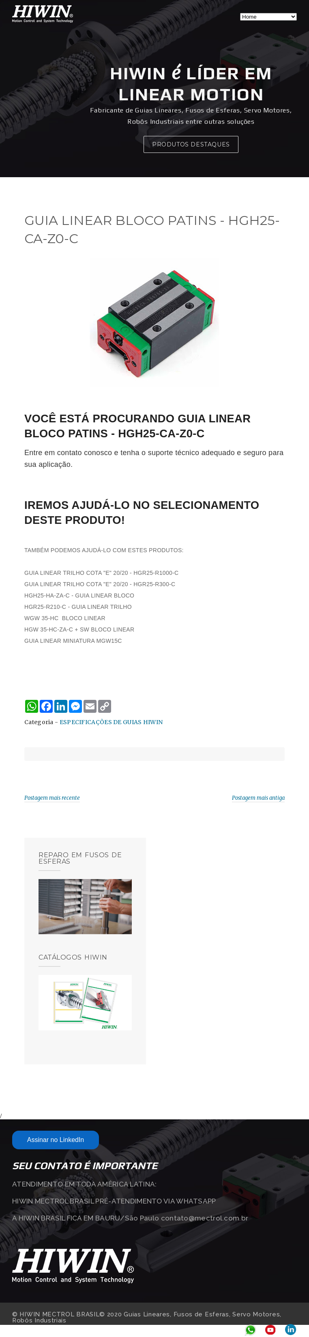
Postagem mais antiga (258, 798)
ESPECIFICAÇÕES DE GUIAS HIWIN (111, 722)
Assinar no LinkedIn (55, 1139)
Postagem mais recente (52, 798)
